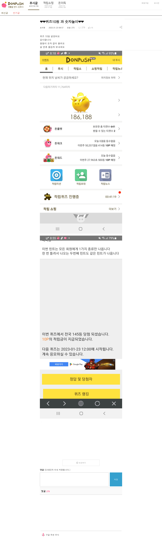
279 (83, 27)
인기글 (16, 12)
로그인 (156, 3)
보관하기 (82, 463)
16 (92, 27)
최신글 (4, 12)
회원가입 (145, 3)
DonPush (12, 5)
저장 (116, 479)
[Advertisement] (18, 56)
